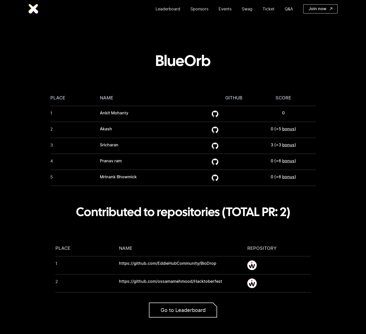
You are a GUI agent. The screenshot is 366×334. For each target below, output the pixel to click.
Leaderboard (168, 8)
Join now (320, 9)
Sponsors (199, 8)
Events (225, 8)
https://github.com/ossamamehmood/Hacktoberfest (170, 281)
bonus (288, 129)
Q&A (289, 8)
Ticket (268, 8)
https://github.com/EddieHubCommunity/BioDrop (167, 263)
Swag (247, 8)
